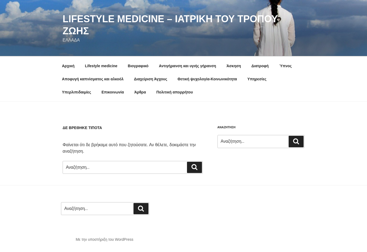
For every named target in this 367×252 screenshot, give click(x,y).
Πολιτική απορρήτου (174, 92)
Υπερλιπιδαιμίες (76, 92)
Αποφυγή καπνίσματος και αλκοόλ (93, 79)
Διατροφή (260, 66)
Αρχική (68, 66)
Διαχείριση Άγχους (150, 79)
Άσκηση (234, 66)
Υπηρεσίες (256, 79)
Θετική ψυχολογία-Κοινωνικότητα (207, 79)
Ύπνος (285, 66)
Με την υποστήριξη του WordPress (104, 239)
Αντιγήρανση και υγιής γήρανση (187, 66)
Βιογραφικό (138, 66)
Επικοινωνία (112, 92)
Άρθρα (140, 92)
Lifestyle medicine (101, 66)
